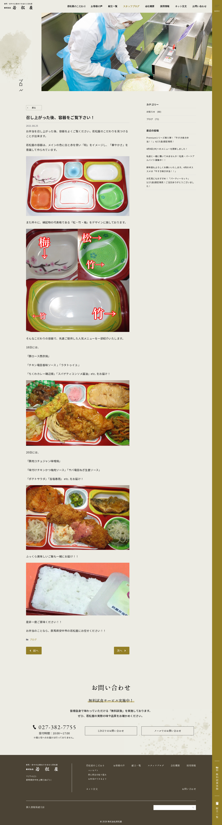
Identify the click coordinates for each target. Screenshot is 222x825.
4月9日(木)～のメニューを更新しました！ (167, 148)
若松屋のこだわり (76, 6)
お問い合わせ (199, 6)
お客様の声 (96, 6)
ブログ (33, 639)
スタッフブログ (131, 6)
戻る (34, 107)
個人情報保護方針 (35, 807)
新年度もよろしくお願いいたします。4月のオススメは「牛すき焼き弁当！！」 (169, 169)
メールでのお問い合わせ (167, 730)
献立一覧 (113, 6)
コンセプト (93, 770)
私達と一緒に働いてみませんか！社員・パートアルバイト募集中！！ (169, 158)
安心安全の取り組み (97, 775)
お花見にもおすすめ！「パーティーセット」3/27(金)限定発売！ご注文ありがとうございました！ (170, 182)
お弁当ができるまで (97, 779)
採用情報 (164, 6)
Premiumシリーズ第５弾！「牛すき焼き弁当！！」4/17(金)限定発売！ (167, 139)
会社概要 (149, 6)
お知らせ (150, 111)
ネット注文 (181, 6)
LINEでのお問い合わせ (111, 730)
